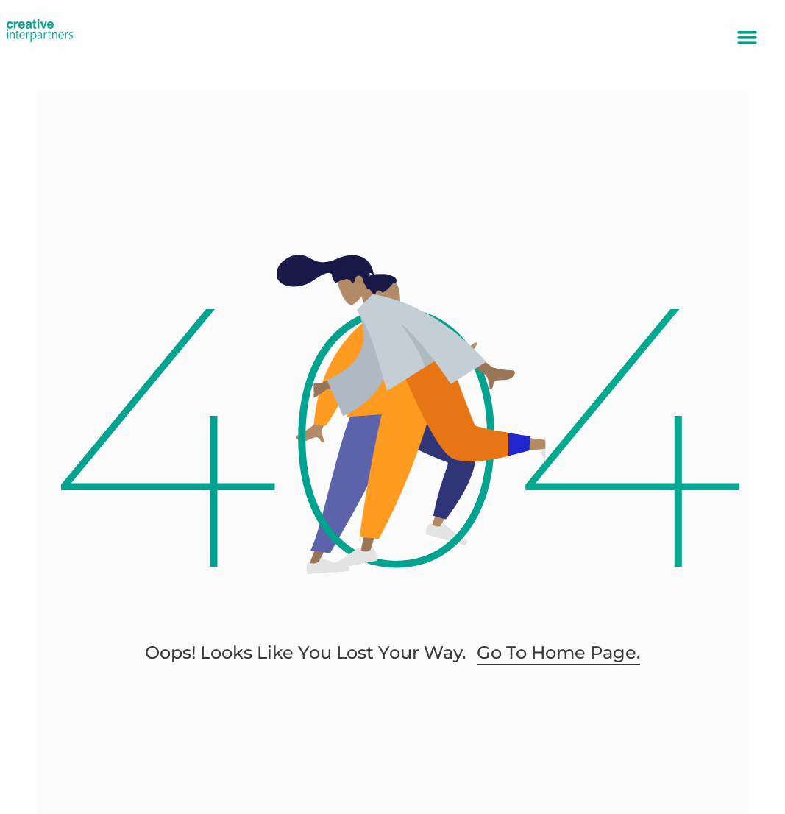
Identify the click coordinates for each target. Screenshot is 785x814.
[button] (747, 37)
